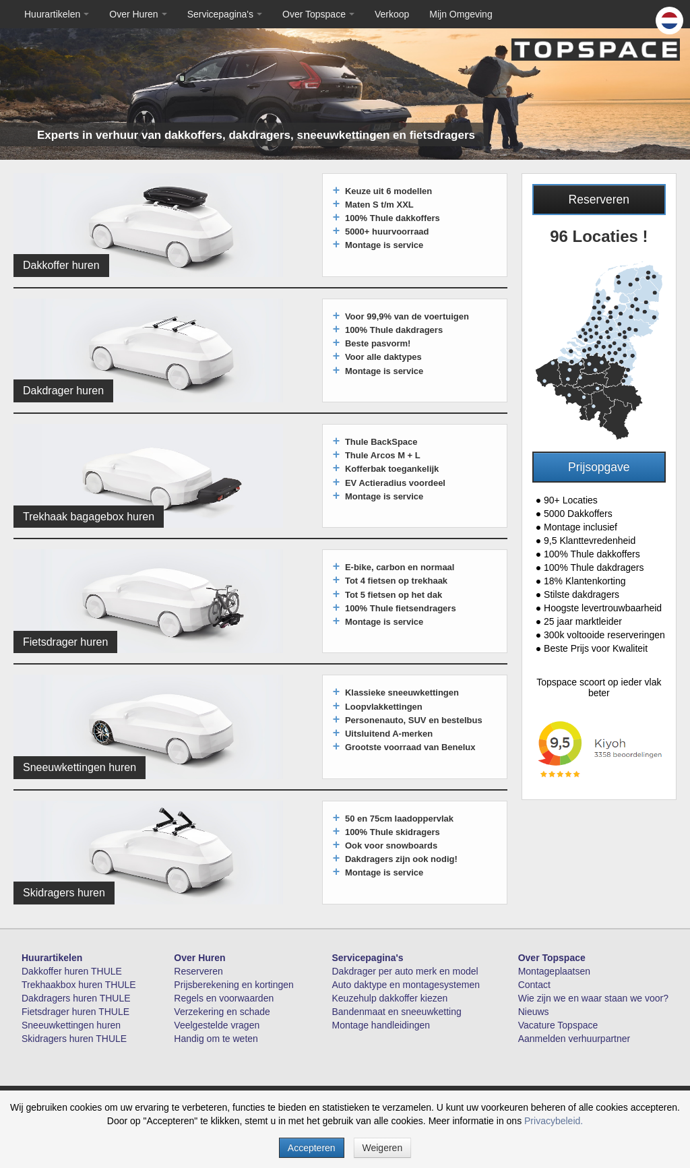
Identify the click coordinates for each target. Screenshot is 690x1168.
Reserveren (599, 199)
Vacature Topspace (558, 1025)
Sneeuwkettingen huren (71, 1025)
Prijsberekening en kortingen (233, 984)
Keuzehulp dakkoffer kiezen (390, 998)
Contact (534, 984)
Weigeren (383, 1147)
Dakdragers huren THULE (76, 998)
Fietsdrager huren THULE (75, 1011)
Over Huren (137, 14)
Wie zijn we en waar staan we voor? (593, 998)
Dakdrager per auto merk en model (405, 971)
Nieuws (533, 1011)
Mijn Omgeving (460, 14)
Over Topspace (318, 14)
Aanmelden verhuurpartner (574, 1038)
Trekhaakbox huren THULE (79, 984)
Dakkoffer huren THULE (72, 971)
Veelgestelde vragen (216, 1025)
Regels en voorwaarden (224, 998)
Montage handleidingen (381, 1025)
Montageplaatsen (554, 971)
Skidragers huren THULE (74, 1038)
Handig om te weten (216, 1038)
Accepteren (312, 1147)
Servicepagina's (224, 14)
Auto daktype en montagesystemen (406, 984)
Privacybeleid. (553, 1120)
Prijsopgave (598, 467)
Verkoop (392, 14)
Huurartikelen (56, 14)
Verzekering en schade (222, 1011)
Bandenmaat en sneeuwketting (397, 1011)
